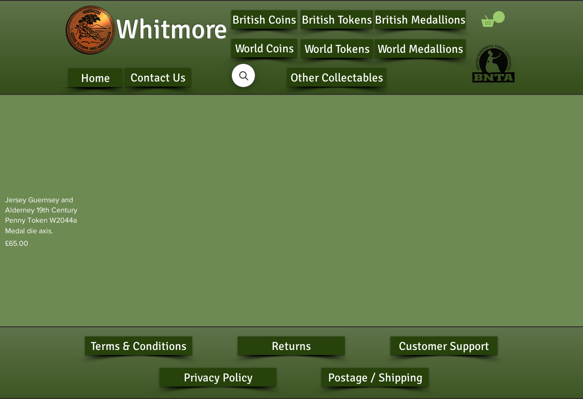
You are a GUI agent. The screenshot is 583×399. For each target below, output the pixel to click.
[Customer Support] (444, 346)
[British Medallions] (420, 19)
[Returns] (291, 346)
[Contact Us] (158, 77)
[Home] (95, 78)
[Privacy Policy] (218, 377)
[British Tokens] (337, 19)
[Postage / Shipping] (375, 377)
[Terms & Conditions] (138, 346)
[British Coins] (264, 19)
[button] (493, 19)
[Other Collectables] (336, 77)
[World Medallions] (420, 48)
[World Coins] (264, 48)
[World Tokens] (337, 48)
